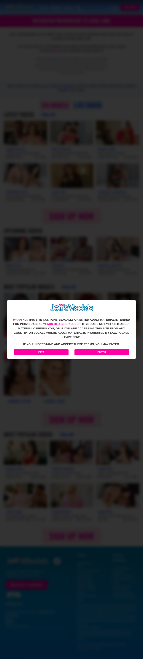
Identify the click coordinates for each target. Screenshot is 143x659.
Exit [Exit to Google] (41, 352)
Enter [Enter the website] (101, 352)
